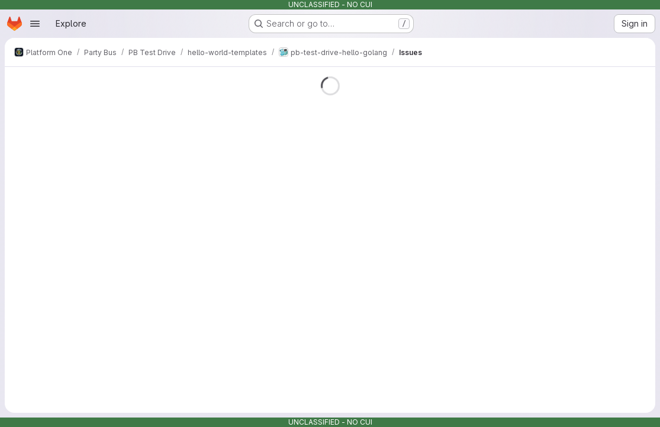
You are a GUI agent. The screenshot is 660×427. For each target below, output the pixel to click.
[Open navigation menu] (34, 23)
